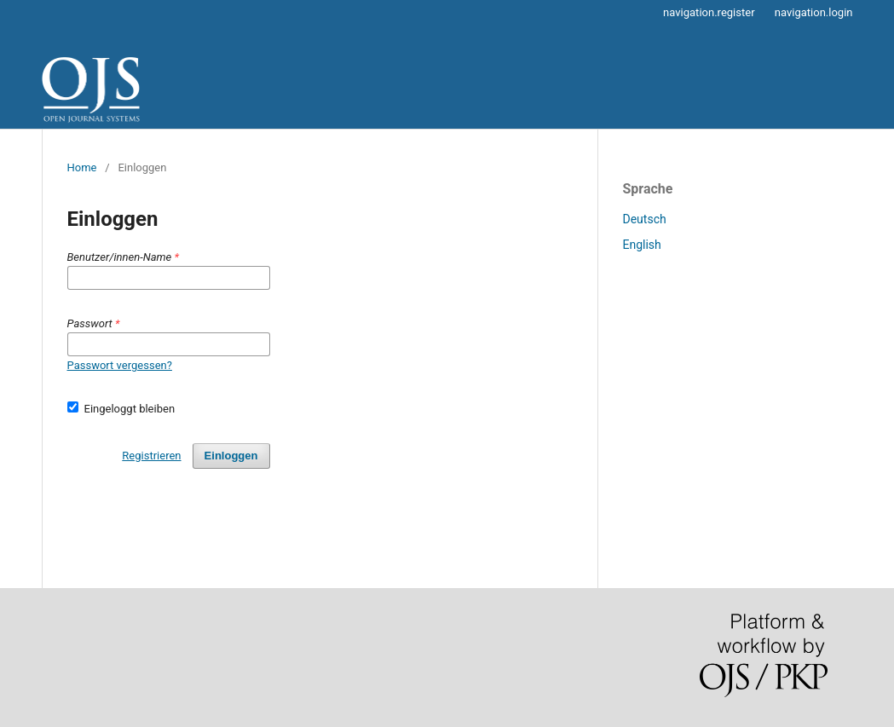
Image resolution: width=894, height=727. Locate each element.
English (642, 244)
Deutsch (644, 219)
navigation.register (708, 12)
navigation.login (814, 12)
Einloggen (231, 455)
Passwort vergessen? (119, 365)
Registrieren (151, 455)
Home (82, 167)
